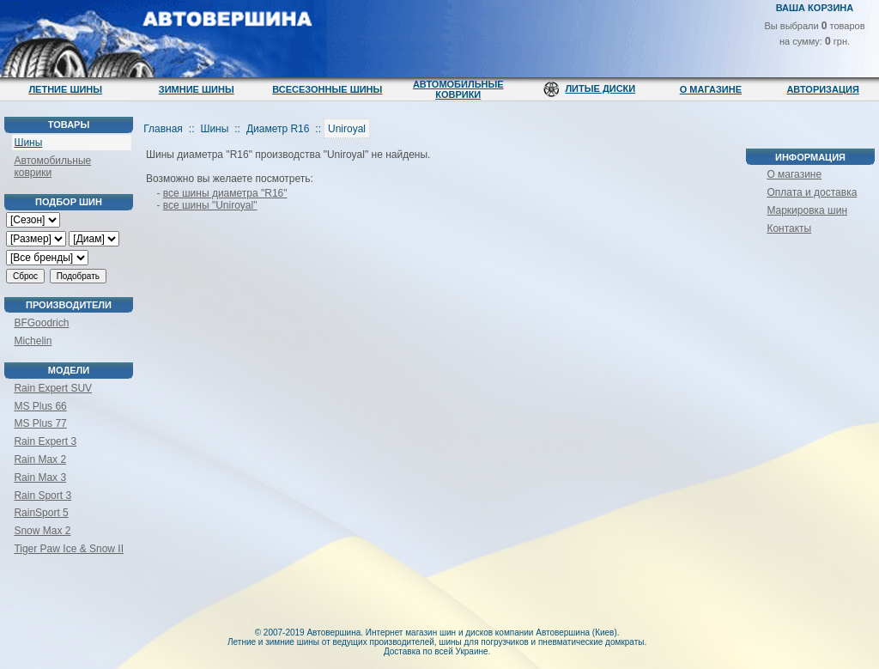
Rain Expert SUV (53, 388)
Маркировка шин (807, 210)
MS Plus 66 (40, 406)
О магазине (711, 89)
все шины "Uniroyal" (210, 205)
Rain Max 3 (40, 477)
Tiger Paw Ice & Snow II (69, 549)
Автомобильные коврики (458, 89)
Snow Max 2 (42, 531)
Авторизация (822, 89)
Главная (163, 129)
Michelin (33, 341)
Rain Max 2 (40, 459)
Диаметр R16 (278, 129)
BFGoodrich (41, 323)
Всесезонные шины (327, 89)
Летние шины (65, 89)
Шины (28, 143)
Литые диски (600, 88)
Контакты (789, 228)
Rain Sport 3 (42, 496)
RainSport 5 (41, 513)
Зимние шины (196, 89)
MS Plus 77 (40, 423)
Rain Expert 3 (45, 441)
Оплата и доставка (812, 192)
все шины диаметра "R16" (225, 193)
